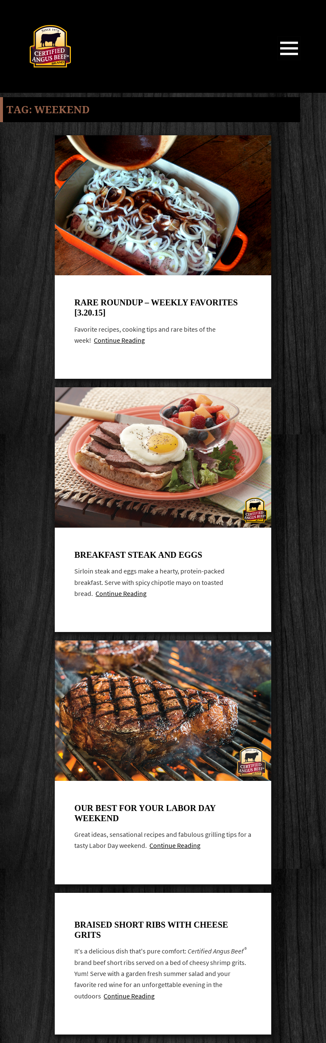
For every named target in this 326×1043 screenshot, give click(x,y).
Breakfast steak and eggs (138, 554)
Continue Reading (119, 340)
